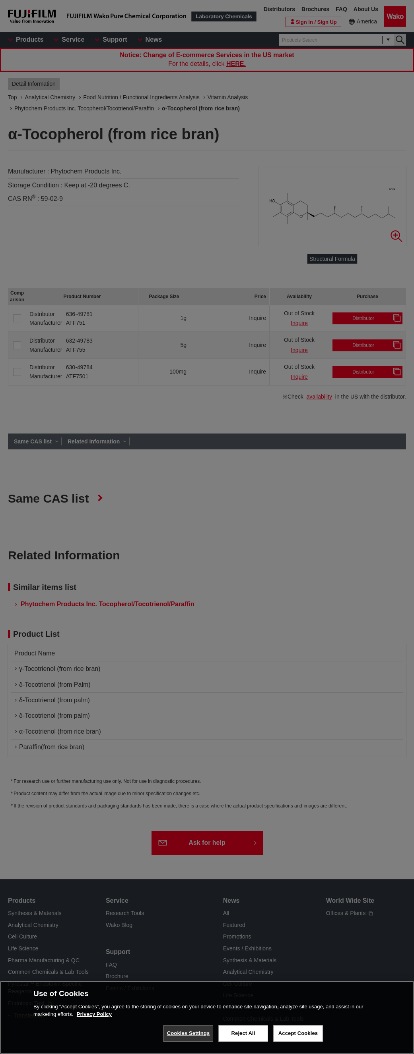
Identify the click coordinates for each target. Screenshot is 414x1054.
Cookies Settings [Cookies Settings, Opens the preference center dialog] (188, 1033)
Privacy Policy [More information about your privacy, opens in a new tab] (94, 1014)
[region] (207, 1017)
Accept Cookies (298, 1033)
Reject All (243, 1033)
